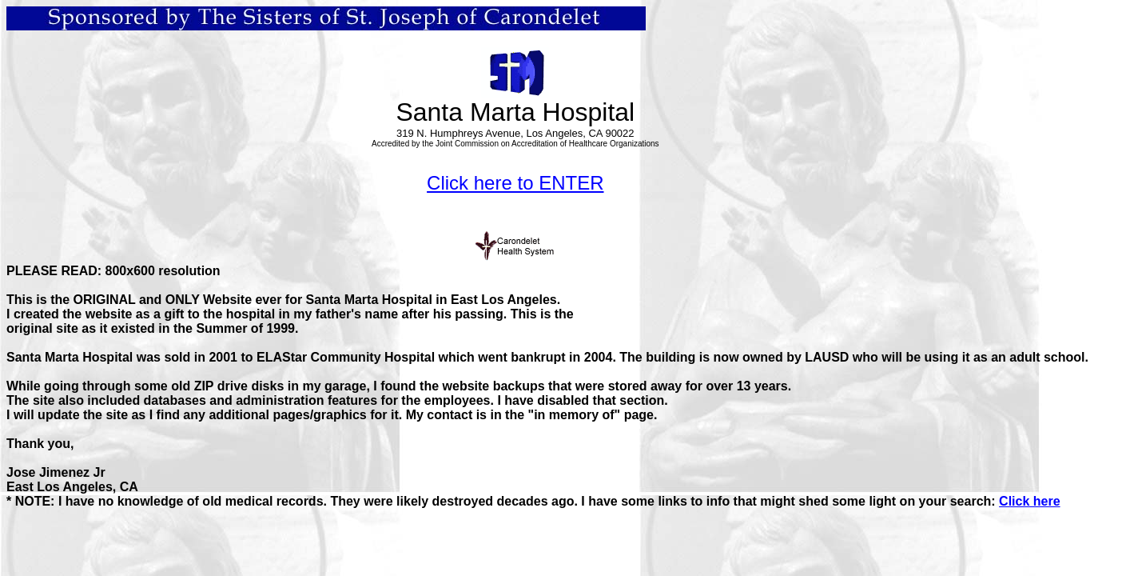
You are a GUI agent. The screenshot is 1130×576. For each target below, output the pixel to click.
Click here (1029, 501)
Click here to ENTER (515, 183)
